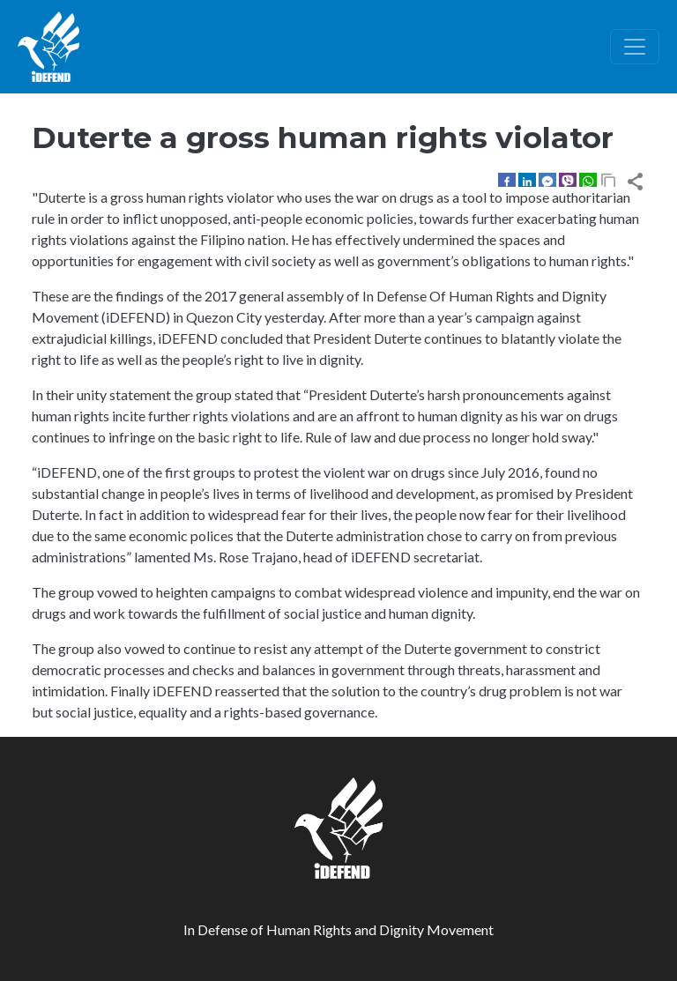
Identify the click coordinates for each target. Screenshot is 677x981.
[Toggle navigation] (634, 46)
